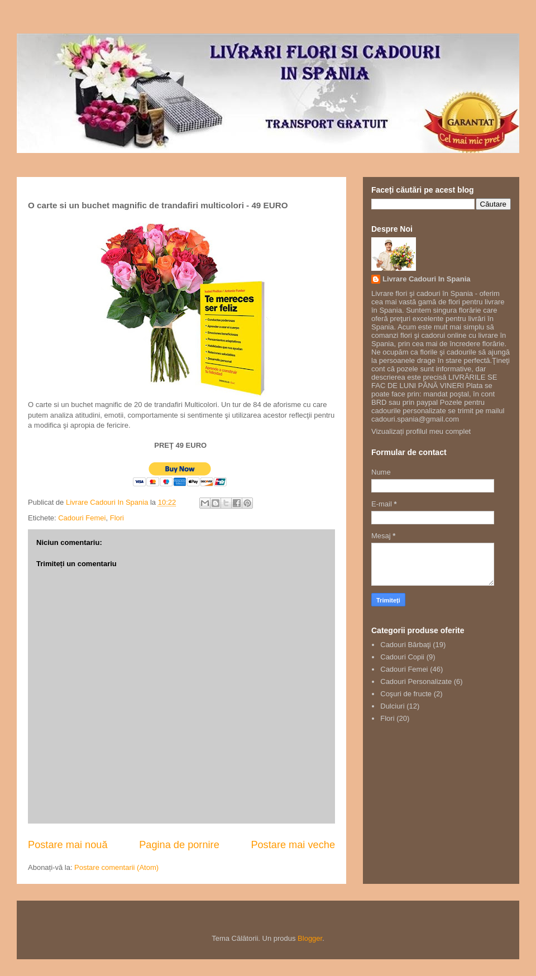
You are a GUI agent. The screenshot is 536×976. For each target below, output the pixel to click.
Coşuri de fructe (406, 694)
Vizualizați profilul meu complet (421, 431)
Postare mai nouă (68, 844)
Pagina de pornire (179, 844)
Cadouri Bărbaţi (405, 644)
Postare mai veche (293, 844)
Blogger (310, 938)
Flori (117, 518)
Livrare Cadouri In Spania (426, 279)
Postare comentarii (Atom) (116, 867)
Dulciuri (392, 706)
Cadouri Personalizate (416, 681)
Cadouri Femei (82, 518)
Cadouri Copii (402, 657)
